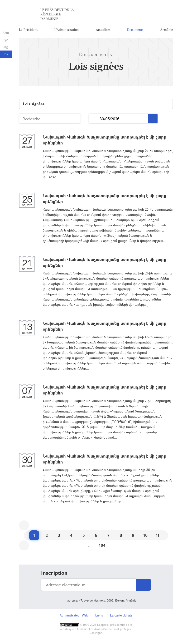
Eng (5, 47)
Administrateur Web (74, 615)
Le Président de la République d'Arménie (57, 14)
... (94, 118)
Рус (5, 39)
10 (146, 535)
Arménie (166, 29)
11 (157, 535)
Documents (135, 29)
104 (102, 545)
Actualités (103, 29)
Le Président (28, 29)
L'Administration (66, 29)
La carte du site (121, 615)
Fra (6, 54)
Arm (5, 32)
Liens (99, 615)
